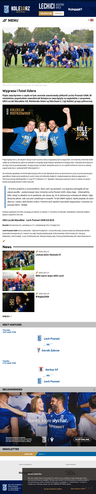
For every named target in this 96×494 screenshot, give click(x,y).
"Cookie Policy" (74, 482)
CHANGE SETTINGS (59, 484)
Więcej (6, 316)
